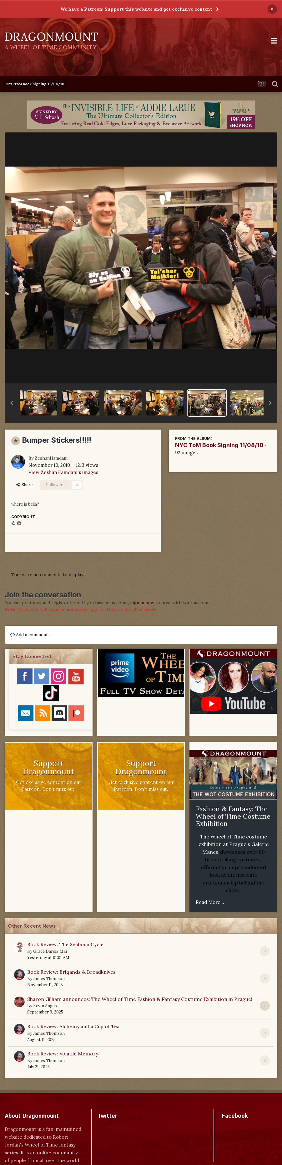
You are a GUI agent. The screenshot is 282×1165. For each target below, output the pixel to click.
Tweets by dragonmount (125, 1127)
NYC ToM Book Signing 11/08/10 (219, 445)
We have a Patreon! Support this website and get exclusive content (136, 9)
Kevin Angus (45, 1005)
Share (24, 484)
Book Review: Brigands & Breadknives (71, 972)
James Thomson (49, 978)
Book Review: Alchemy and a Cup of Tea (73, 1026)
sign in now (142, 603)
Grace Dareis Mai (50, 951)
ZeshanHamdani (51, 458)
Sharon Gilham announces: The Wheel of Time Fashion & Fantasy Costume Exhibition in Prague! (139, 999)
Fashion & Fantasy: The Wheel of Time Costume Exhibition (233, 816)
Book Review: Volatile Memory (62, 1053)
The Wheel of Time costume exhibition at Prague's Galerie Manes (234, 844)
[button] (11, 403)
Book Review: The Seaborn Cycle (65, 944)
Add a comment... (30, 634)
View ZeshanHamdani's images (63, 472)
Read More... (210, 902)
